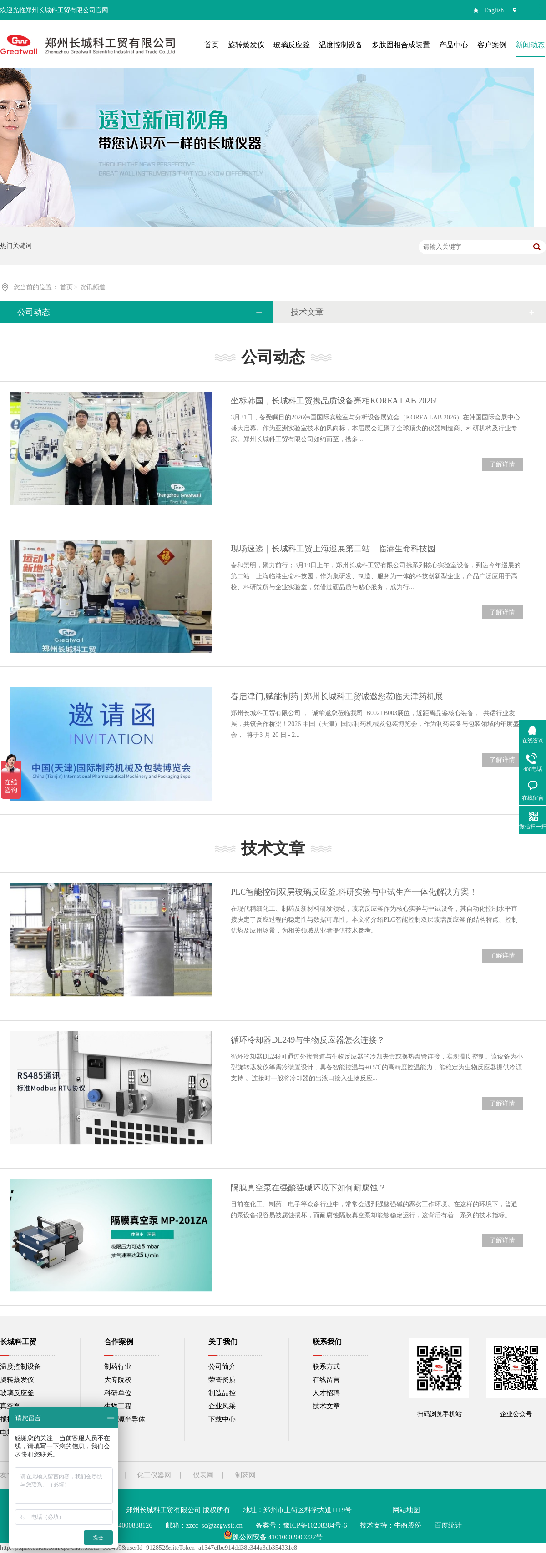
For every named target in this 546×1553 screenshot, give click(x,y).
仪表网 (203, 1475)
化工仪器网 (154, 1475)
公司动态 (33, 312)
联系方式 (326, 1366)
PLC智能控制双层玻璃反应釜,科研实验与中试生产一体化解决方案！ (354, 892)
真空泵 (10, 1406)
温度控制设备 (20, 1366)
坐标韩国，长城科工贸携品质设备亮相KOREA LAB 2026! (334, 400)
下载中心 (222, 1419)
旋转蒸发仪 (17, 1379)
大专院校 (117, 1379)
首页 (67, 287)
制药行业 (117, 1366)
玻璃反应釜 (17, 1393)
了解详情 (502, 464)
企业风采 (222, 1406)
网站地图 (406, 1509)
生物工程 (117, 1406)
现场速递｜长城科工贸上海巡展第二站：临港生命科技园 (333, 548)
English (494, 10)
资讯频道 (93, 287)
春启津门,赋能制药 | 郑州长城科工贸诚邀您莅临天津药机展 (337, 696)
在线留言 (326, 1379)
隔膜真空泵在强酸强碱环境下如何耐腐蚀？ (308, 1187)
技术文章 (307, 312)
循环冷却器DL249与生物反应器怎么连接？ (308, 1039)
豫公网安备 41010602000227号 (273, 1537)
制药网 (245, 1475)
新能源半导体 (124, 1419)
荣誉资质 (222, 1379)
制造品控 (222, 1393)
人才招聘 (326, 1393)
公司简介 (222, 1366)
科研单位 (117, 1393)
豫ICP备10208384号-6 (315, 1525)
